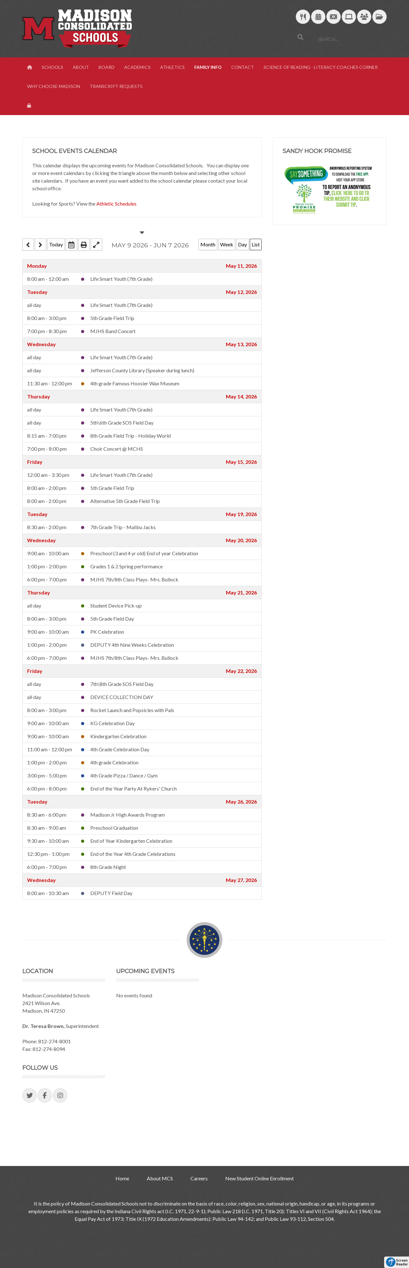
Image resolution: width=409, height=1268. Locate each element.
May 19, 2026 (241, 514)
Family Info (208, 67)
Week (226, 244)
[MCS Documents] (379, 17)
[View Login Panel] (29, 105)
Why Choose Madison (53, 86)
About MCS (160, 1178)
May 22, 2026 (241, 671)
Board (107, 67)
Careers (199, 1178)
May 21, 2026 (241, 592)
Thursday (38, 396)
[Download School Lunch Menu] (303, 17)
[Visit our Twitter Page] (29, 1095)
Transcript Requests (116, 86)
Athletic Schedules (116, 203)
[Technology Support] (349, 17)
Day (242, 244)
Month (207, 244)
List (256, 244)
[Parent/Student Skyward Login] (364, 17)
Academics (137, 67)
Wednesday (41, 344)
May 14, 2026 (241, 396)
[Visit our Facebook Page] (45, 1095)
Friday (34, 462)
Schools (52, 67)
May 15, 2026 (241, 462)
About (81, 67)
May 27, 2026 (241, 880)
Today (56, 244)
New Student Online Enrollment (259, 1178)
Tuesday (37, 292)
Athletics (172, 67)
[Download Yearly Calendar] (318, 17)
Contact (242, 67)
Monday (37, 266)
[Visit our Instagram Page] (60, 1095)
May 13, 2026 (241, 344)
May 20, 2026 (241, 540)
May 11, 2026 (241, 266)
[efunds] (333, 17)
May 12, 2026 (241, 292)
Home (122, 1178)
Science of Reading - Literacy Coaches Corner (321, 67)
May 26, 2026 (241, 801)
